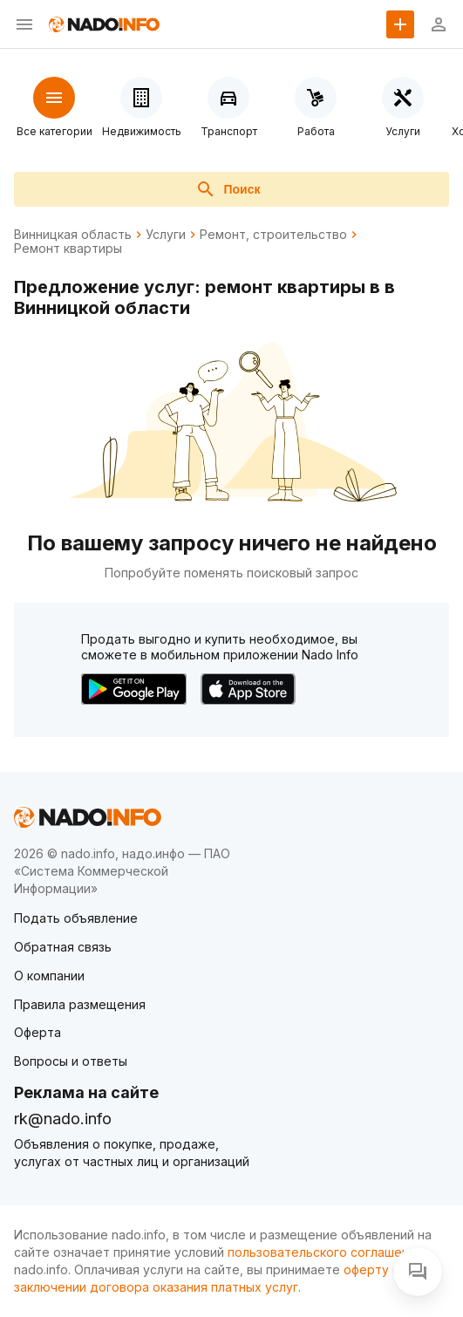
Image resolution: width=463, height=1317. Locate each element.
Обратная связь (63, 946)
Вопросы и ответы (70, 1061)
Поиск (227, 189)
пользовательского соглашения (325, 1252)
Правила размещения (80, 1004)
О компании (49, 975)
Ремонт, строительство (273, 235)
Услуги (166, 235)
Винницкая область (73, 235)
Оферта (37, 1032)
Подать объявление (76, 918)
